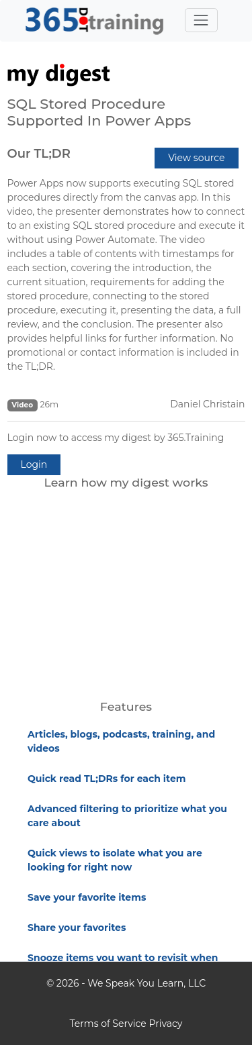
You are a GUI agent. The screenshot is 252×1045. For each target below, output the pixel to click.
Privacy (165, 1023)
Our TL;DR (39, 153)
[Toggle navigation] (201, 20)
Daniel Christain (207, 404)
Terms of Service (108, 1023)
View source (196, 158)
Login (34, 464)
